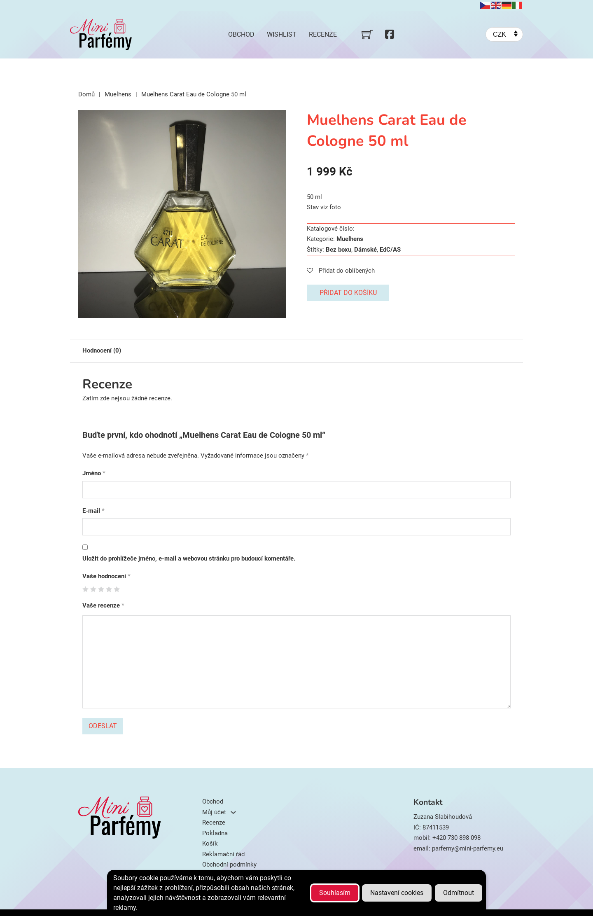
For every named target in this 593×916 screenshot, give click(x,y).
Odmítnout (458, 893)
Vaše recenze (103, 605)
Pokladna (215, 833)
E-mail (93, 510)
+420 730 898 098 (456, 837)
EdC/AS (390, 249)
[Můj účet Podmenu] (233, 812)
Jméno (93, 473)
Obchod (241, 34)
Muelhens (118, 94)
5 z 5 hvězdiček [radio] (117, 589)
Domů (86, 94)
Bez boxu (338, 249)
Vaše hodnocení (106, 576)
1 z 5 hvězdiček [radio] (85, 589)
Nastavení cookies (396, 893)
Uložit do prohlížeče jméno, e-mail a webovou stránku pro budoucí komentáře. (188, 558)
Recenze (323, 34)
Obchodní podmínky (229, 864)
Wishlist (281, 34)
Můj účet (214, 812)
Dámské (365, 249)
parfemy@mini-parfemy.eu (467, 848)
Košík (210, 843)
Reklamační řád (223, 854)
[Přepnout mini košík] (367, 34)
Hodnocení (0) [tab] (101, 350)
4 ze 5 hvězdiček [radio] (109, 589)
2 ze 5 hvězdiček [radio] (93, 589)
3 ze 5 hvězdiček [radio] (101, 589)
